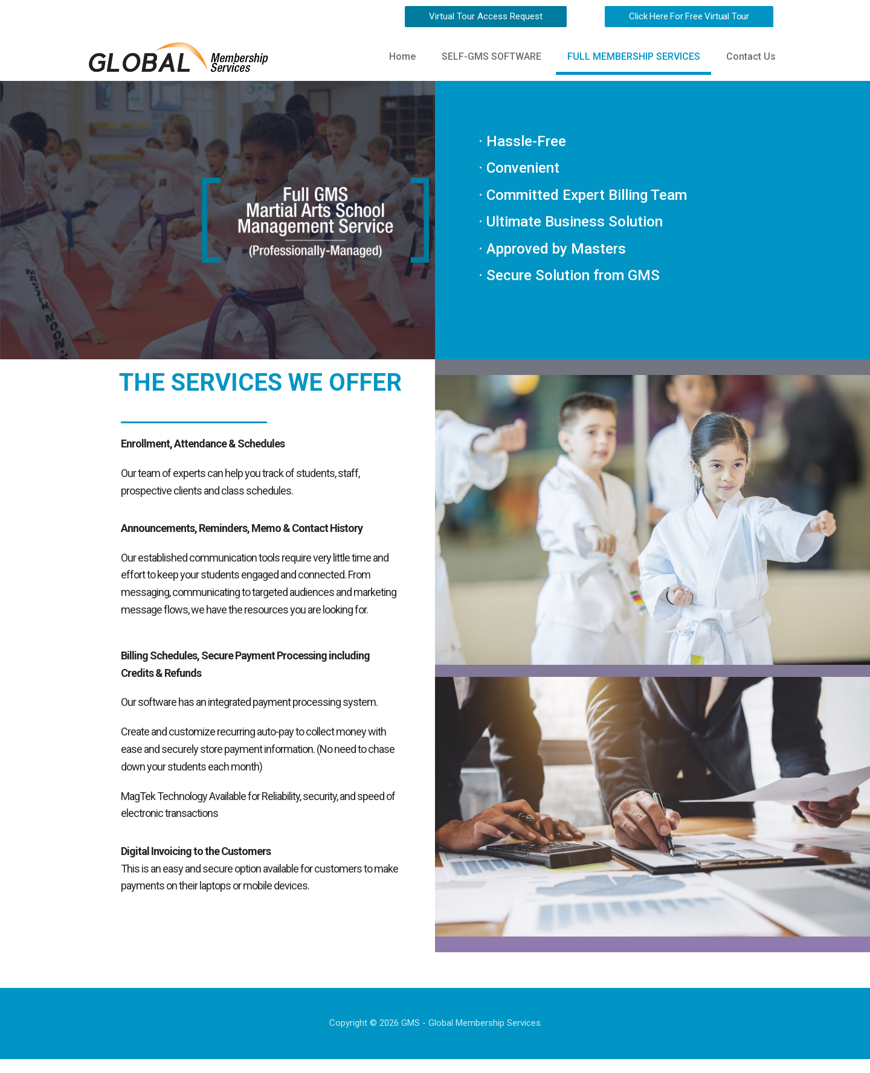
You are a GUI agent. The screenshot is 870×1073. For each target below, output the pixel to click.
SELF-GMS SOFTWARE (486, 57)
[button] (486, 16)
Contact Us (750, 57)
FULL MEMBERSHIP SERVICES (630, 57)
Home (395, 57)
